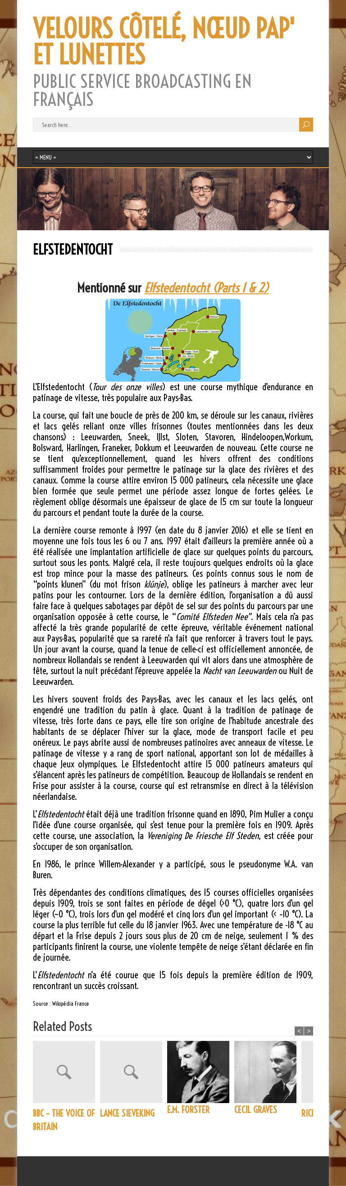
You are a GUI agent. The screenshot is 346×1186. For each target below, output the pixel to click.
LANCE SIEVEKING (127, 1113)
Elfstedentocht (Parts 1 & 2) (206, 288)
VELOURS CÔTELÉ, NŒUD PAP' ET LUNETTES (164, 42)
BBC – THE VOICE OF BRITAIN (64, 1120)
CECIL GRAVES (255, 1109)
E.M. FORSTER (188, 1109)
